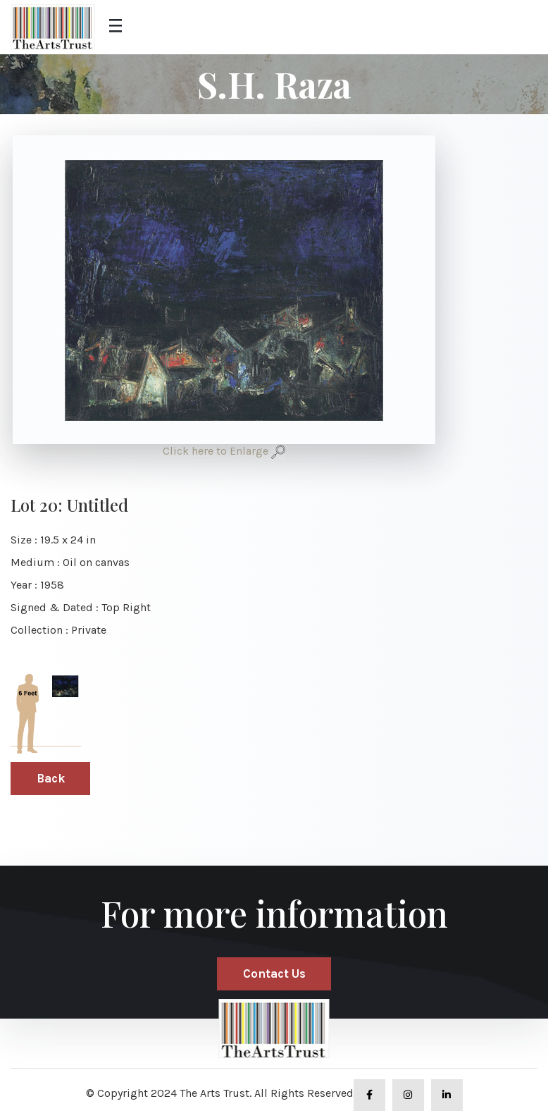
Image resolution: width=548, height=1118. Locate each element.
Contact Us (274, 973)
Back (51, 778)
